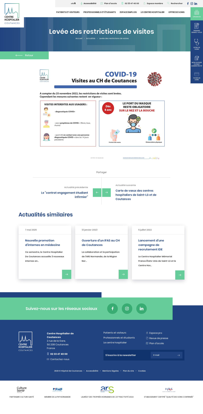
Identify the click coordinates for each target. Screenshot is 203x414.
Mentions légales (110, 378)
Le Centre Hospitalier (152, 12)
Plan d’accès (109, 3)
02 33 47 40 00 (130, 3)
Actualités (91, 38)
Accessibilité (92, 378)
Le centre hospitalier (115, 350)
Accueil (78, 38)
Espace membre (153, 3)
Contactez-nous (58, 366)
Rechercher (175, 3)
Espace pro (154, 340)
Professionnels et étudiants (99, 12)
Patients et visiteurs (68, 12)
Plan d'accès (155, 351)
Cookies (142, 378)
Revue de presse (157, 345)
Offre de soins (176, 12)
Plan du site (128, 378)
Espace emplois (128, 12)
